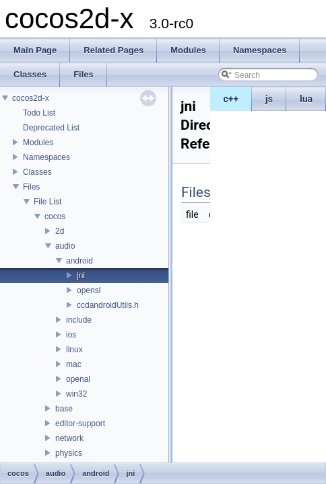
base (64, 408)
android (79, 261)
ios (71, 334)
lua (306, 98)
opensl (88, 290)
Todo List (39, 113)
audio (65, 246)
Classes (37, 172)
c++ (231, 98)
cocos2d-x (30, 98)
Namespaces (46, 157)
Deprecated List (51, 127)
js (269, 98)
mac (74, 364)
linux (74, 349)
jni (81, 275)
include (79, 320)
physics (68, 453)
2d (59, 231)
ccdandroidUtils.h (108, 305)
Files (31, 187)
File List (47, 201)
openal (78, 379)
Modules (38, 142)
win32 (76, 394)
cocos (54, 216)
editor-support (80, 423)
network (69, 438)
